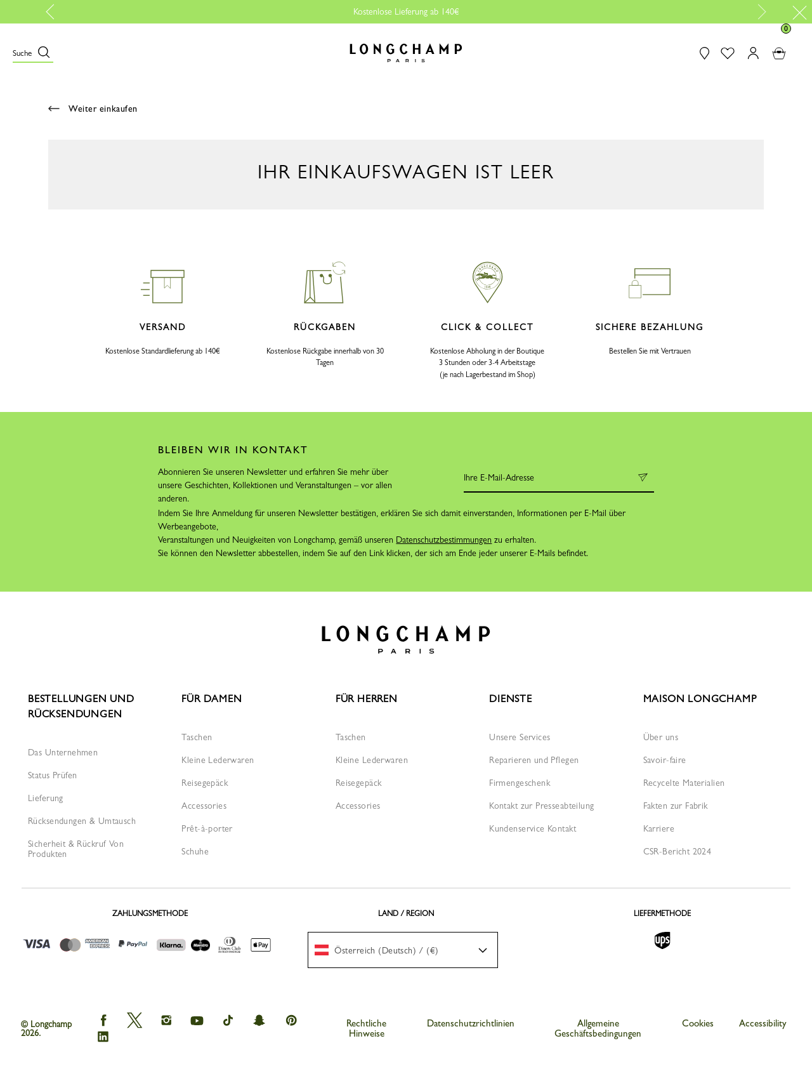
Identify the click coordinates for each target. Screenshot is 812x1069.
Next (759, 12)
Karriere (658, 828)
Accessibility (763, 1023)
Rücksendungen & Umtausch (82, 821)
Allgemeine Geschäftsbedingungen (597, 1028)
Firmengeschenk (519, 783)
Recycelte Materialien (684, 783)
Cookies (698, 1023)
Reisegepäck (204, 783)
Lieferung (45, 798)
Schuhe (195, 851)
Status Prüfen (52, 775)
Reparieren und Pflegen (534, 760)
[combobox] (403, 950)
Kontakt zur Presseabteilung (541, 805)
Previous (54, 12)
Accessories (203, 805)
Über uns (660, 737)
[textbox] (383, 950)
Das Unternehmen (63, 752)
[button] (33, 53)
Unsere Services (519, 737)
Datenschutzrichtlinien (470, 1023)
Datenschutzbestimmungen (444, 539)
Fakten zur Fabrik (675, 805)
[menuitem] (403, 950)
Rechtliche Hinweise (366, 1028)
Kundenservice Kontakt (532, 828)
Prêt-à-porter (206, 828)
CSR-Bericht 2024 (677, 851)
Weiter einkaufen (93, 108)
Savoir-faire (664, 760)
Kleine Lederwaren (217, 760)
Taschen (196, 737)
